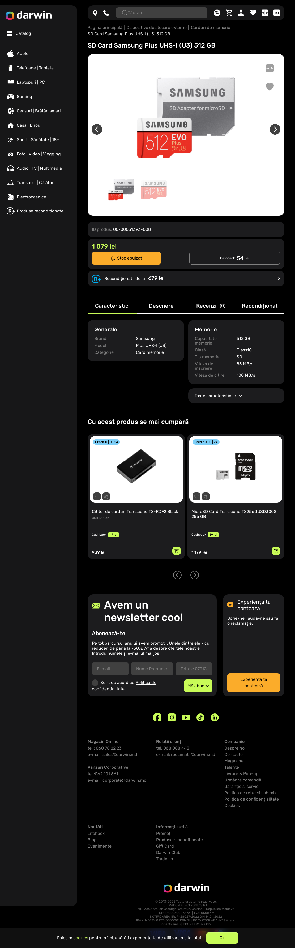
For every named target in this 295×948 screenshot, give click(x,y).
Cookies (232, 805)
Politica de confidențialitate (251, 799)
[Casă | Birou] (38, 125)
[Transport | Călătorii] (38, 183)
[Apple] (38, 53)
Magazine (233, 760)
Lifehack (96, 833)
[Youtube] (186, 717)
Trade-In (164, 858)
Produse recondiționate (179, 839)
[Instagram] (172, 717)
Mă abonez (198, 685)
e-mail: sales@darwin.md (112, 754)
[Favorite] (253, 13)
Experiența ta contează (253, 682)
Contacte (233, 754)
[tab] (19, 33)
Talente (231, 767)
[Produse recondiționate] (38, 211)
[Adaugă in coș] (176, 551)
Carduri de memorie (210, 27)
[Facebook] (157, 717)
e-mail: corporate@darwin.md (117, 780)
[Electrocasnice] (38, 197)
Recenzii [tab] (210, 306)
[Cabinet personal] (241, 13)
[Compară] (265, 13)
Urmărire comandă (242, 780)
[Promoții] (217, 13)
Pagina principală (105, 27)
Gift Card (165, 846)
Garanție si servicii (242, 786)
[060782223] (106, 13)
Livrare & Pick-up (241, 773)
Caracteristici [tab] (112, 306)
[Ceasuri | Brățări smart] (38, 111)
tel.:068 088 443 (172, 748)
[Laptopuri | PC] (38, 82)
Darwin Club (168, 852)
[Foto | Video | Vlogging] (38, 154)
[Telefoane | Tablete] (38, 68)
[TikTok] (200, 717)
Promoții (164, 833)
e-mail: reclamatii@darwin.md (185, 754)
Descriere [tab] (161, 306)
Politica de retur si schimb (250, 792)
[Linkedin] (215, 717)
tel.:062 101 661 (103, 773)
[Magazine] (95, 13)
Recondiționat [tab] (260, 306)
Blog (92, 839)
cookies (80, 937)
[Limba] (276, 13)
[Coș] (229, 13)
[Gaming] (38, 97)
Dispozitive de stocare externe (156, 27)
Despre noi (235, 748)
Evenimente (100, 846)
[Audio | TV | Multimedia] (38, 168)
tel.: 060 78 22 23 (105, 748)
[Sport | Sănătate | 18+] (38, 140)
